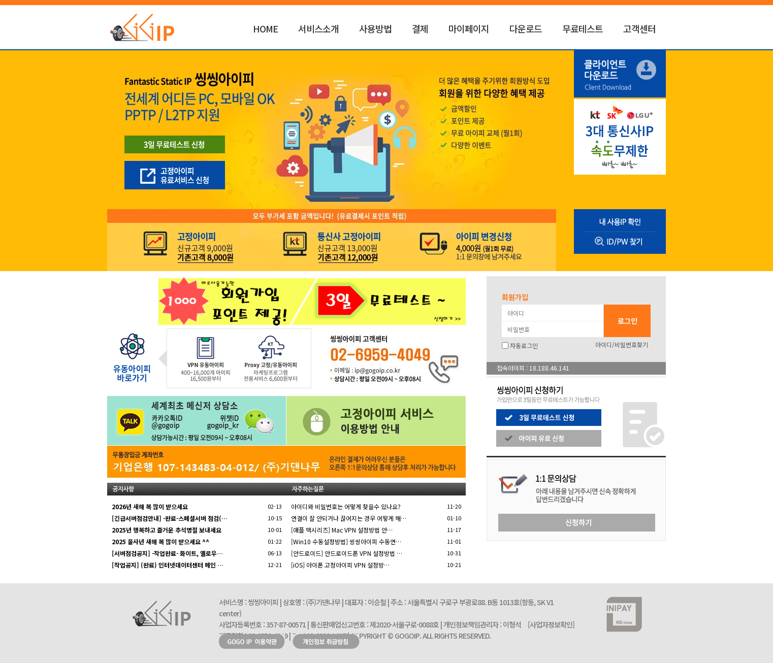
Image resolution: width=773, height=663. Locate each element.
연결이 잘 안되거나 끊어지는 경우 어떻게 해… (348, 518)
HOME (265, 28)
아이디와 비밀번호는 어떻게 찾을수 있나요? (346, 506)
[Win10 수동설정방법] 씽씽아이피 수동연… (346, 541)
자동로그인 (524, 345)
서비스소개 (318, 28)
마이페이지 (468, 28)
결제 (420, 28)
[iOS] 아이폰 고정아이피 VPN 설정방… (340, 564)
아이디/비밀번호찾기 (621, 344)
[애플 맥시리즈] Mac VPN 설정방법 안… (342, 529)
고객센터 (639, 28)
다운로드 (525, 28)
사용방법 (375, 28)
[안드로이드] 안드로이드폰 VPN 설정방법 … (346, 553)
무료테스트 (582, 28)
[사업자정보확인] (551, 624)
